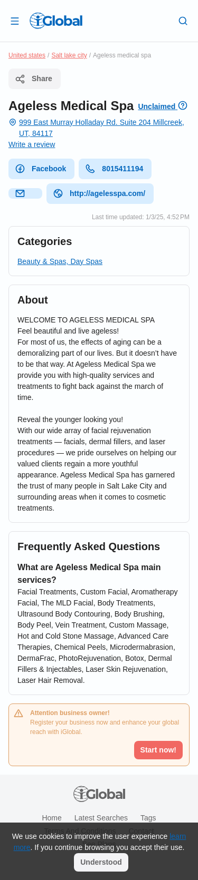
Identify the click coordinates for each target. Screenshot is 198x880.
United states (26, 55)
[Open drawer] (14, 20)
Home (51, 818)
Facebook (40, 168)
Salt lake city (69, 55)
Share (33, 79)
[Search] (183, 20)
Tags (148, 818)
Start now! (158, 750)
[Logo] (56, 20)
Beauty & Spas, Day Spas (59, 261)
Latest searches (101, 818)
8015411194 (114, 168)
